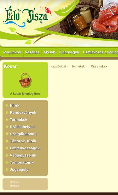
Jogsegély (19, 169)
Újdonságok (69, 52)
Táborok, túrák (23, 141)
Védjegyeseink (23, 155)
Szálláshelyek (22, 126)
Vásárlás (32, 52)
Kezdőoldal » (59, 66)
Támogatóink (21, 162)
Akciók (49, 52)
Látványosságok (25, 148)
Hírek (14, 105)
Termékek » (79, 66)
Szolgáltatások (23, 134)
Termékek (18, 119)
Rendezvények (23, 112)
